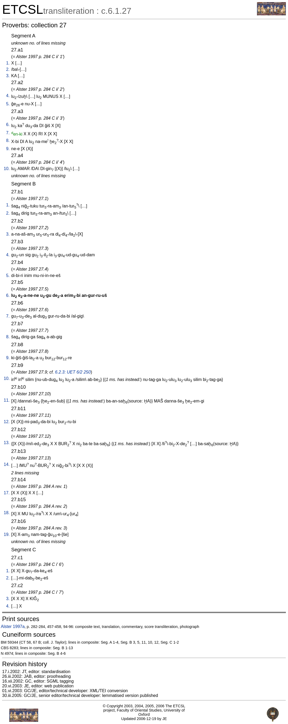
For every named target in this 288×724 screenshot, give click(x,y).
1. (8, 63)
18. (7, 512)
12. (7, 421)
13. (7, 442)
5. (8, 104)
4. (8, 95)
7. (8, 133)
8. (8, 140)
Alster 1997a (13, 626)
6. (8, 124)
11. (7, 400)
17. (7, 493)
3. (8, 75)
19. (7, 534)
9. (8, 148)
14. (7, 464)
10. (7, 168)
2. (8, 69)
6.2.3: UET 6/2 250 (73, 372)
